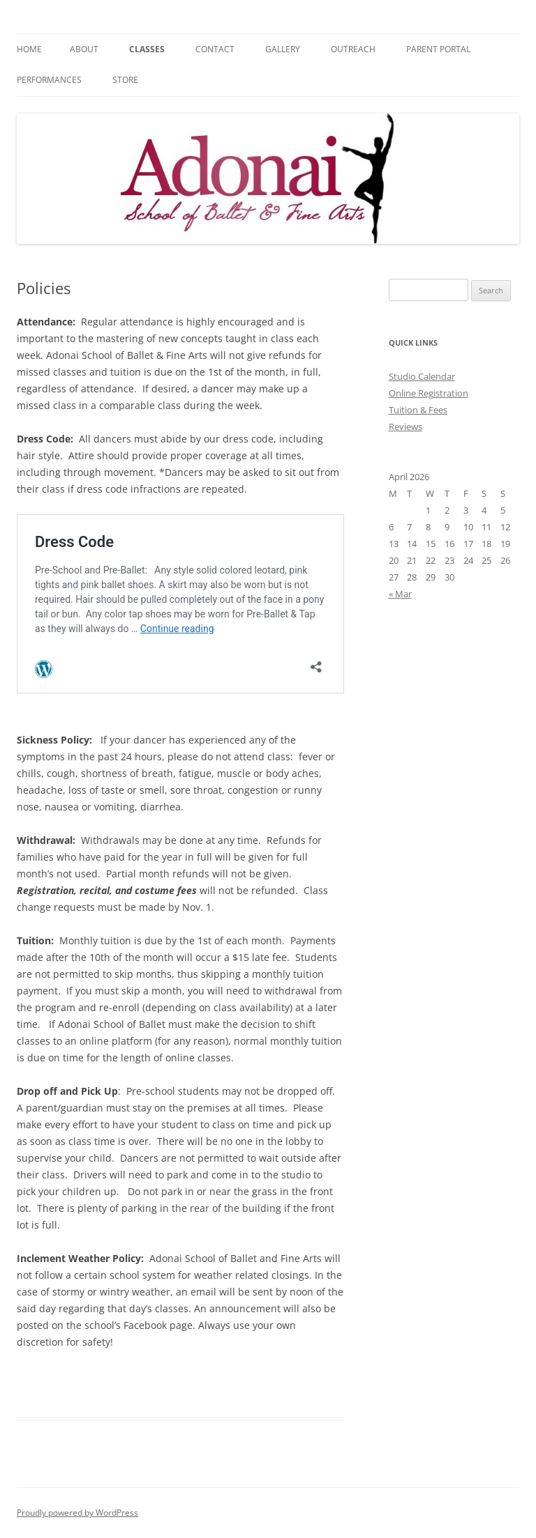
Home (29, 49)
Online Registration (428, 393)
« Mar (400, 593)
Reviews (405, 426)
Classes (147, 49)
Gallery (282, 49)
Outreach (353, 49)
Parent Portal (438, 49)
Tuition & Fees (418, 409)
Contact (214, 49)
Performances (49, 80)
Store (125, 80)
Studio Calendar (422, 376)
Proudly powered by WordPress (77, 1512)
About (84, 49)
